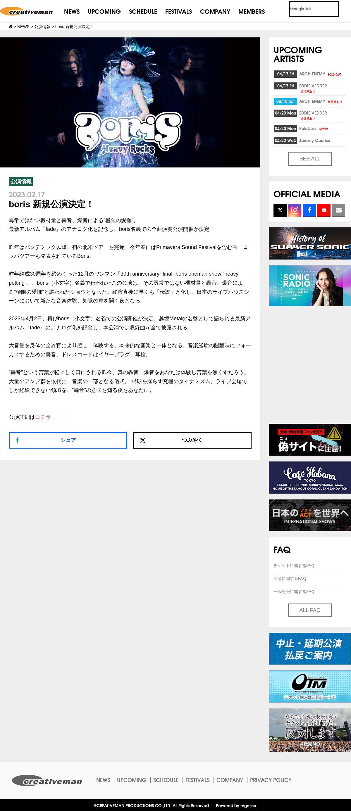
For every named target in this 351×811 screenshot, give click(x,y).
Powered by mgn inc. (236, 805)
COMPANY (215, 10)
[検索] (307, 9)
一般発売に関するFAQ (293, 591)
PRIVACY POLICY (271, 780)
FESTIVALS (178, 10)
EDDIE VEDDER (313, 87)
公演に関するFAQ (289, 578)
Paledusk (314, 128)
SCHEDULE (143, 10)
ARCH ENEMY (320, 73)
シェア (68, 440)
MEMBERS (251, 10)
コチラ (43, 417)
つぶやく (171, 440)
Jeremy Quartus (314, 140)
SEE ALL (309, 159)
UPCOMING (104, 10)
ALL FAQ (309, 610)
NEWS (72, 10)
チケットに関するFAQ (293, 565)
